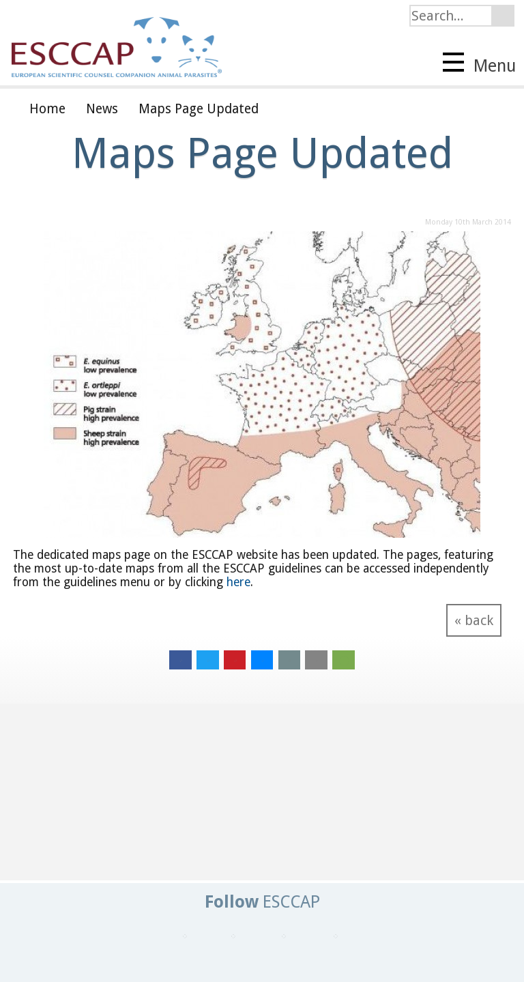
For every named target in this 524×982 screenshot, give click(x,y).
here (238, 582)
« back (473, 620)
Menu (479, 64)
